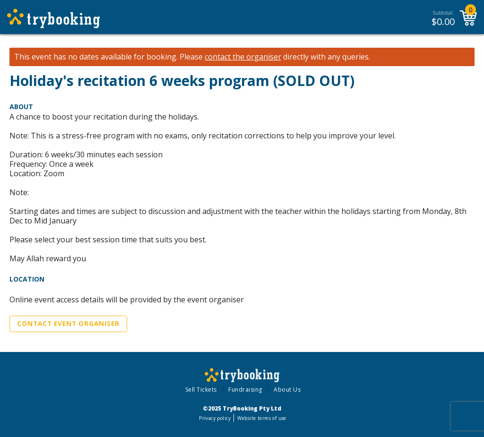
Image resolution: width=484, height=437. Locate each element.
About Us (287, 390)
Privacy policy (215, 418)
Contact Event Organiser (68, 323)
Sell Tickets (201, 390)
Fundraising (245, 390)
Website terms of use (261, 418)
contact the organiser (243, 56)
